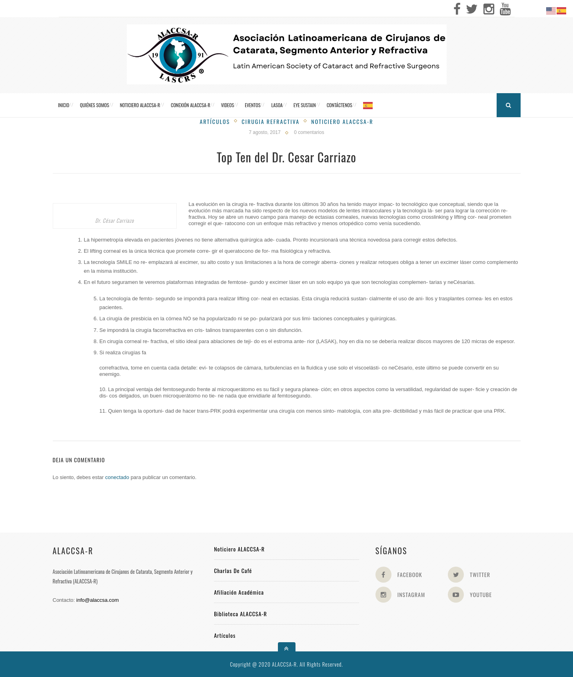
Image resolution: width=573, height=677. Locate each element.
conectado (117, 477)
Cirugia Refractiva (270, 121)
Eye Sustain (304, 105)
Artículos (215, 121)
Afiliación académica (239, 592)
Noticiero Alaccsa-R (342, 121)
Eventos (252, 105)
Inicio (63, 105)
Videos (227, 105)
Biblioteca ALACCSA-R (240, 613)
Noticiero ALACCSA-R (140, 105)
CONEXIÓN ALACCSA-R (190, 105)
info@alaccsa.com (97, 600)
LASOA (277, 105)
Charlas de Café (233, 570)
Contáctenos (339, 105)
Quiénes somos (94, 105)
